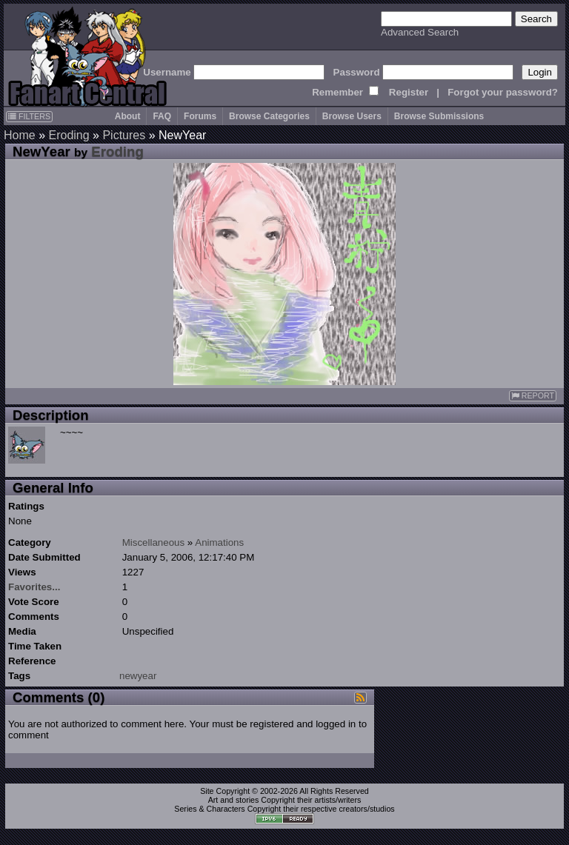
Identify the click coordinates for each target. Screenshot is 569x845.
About (128, 116)
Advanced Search (420, 32)
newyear (137, 675)
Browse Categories (269, 116)
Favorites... (34, 586)
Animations (219, 542)
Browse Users (352, 116)
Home (20, 135)
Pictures (123, 135)
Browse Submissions (439, 116)
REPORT (532, 396)
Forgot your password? (502, 92)
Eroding (68, 135)
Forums (200, 116)
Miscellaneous (153, 542)
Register (408, 92)
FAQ (162, 116)
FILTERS (29, 116)
